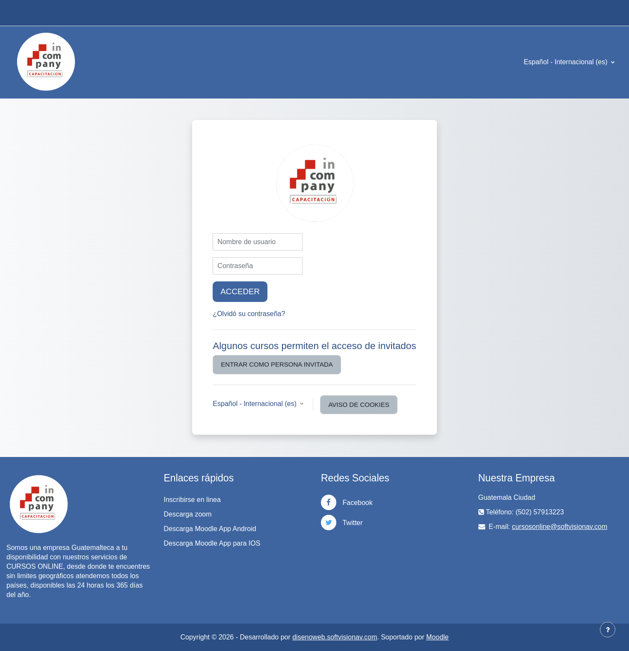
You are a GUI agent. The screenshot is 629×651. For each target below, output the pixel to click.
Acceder (240, 291)
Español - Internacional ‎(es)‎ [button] (255, 403)
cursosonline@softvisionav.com (559, 526)
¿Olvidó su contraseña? (249, 313)
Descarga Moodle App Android (210, 528)
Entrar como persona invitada (276, 364)
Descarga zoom (188, 514)
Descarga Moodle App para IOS (212, 543)
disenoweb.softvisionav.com (334, 637)
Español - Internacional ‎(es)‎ (566, 62)
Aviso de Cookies (358, 404)
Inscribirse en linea (192, 499)
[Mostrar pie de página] (607, 629)
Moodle (437, 637)
